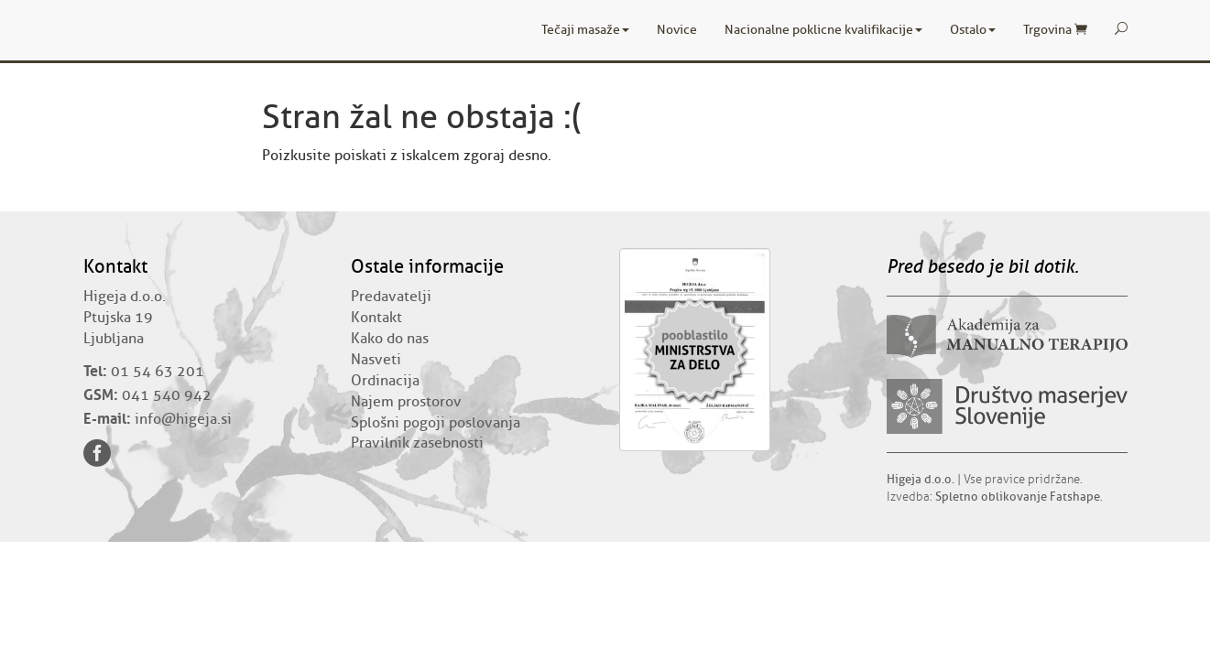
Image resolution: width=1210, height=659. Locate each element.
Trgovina (1055, 30)
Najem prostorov (406, 402)
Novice (677, 30)
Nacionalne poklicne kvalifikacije (823, 30)
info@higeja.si (183, 419)
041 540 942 (167, 395)
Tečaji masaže (585, 30)
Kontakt (376, 317)
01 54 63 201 (157, 371)
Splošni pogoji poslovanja (435, 423)
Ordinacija (385, 381)
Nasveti (376, 360)
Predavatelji (391, 296)
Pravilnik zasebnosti (417, 443)
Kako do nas (390, 339)
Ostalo (973, 30)
